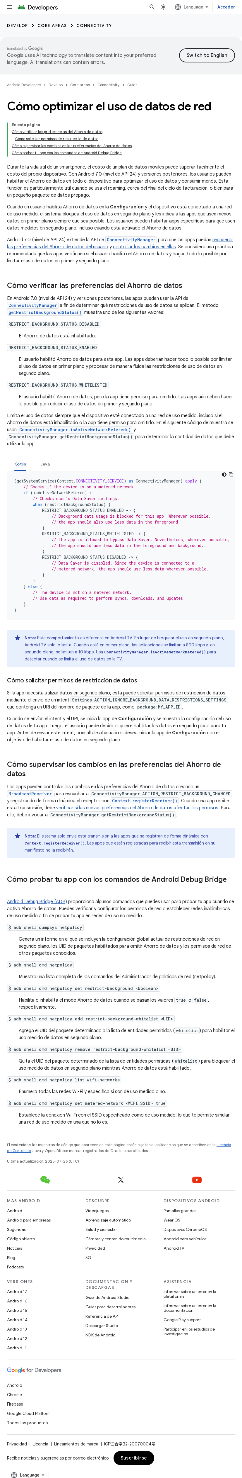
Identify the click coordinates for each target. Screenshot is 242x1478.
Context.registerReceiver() (144, 800)
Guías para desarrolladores (110, 1306)
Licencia (40, 1444)
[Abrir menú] (9, 7)
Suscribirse (134, 1458)
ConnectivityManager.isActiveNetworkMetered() (75, 429)
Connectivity (94, 25)
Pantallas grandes (180, 1210)
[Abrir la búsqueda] (152, 7)
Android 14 (17, 1319)
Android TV (174, 1248)
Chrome (14, 1394)
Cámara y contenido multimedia (115, 1238)
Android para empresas (29, 1220)
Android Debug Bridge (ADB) (37, 902)
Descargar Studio (101, 1325)
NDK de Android (100, 1335)
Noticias (14, 1248)
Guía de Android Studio (107, 1297)
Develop (17, 25)
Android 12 (17, 1338)
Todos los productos (27, 1423)
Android (14, 1210)
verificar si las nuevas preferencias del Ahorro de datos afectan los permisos (137, 808)
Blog (11, 1257)
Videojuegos (97, 1210)
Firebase (15, 1404)
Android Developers (24, 84)
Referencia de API (102, 1316)
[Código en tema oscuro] (224, 474)
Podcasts (15, 1267)
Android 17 (17, 1291)
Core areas (52, 25)
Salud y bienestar (101, 1229)
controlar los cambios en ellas (144, 247)
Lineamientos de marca (76, 1444)
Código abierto (21, 1238)
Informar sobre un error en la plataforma (190, 1294)
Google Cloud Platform (29, 1413)
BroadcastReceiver (30, 793)
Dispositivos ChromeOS (185, 1229)
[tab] (20, 464)
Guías (132, 84)
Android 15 (17, 1310)
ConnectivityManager (131, 239)
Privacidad (95, 1248)
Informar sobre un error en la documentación (190, 1308)
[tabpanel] (121, 545)
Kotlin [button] (20, 464)
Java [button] (45, 464)
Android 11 (17, 1347)
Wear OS (172, 1220)
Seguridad (17, 1229)
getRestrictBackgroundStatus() (45, 312)
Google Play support (182, 1319)
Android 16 (17, 1301)
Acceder (226, 7)
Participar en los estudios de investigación (189, 1331)
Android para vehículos (185, 1238)
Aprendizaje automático (108, 1220)
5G (88, 1257)
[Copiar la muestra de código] (231, 474)
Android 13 (17, 1329)
